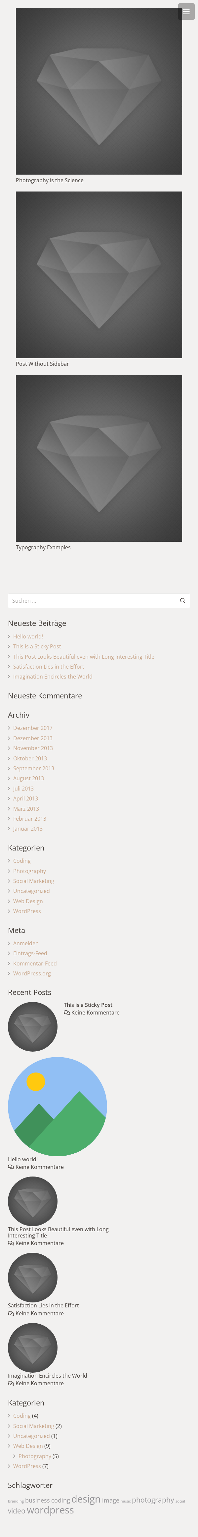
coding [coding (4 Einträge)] (60, 1500)
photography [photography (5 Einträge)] (153, 1500)
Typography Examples (43, 547)
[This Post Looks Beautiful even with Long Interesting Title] (33, 1201)
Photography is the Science (50, 180)
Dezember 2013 (33, 738)
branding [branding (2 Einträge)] (16, 1501)
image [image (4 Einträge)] (110, 1500)
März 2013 (26, 808)
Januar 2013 (28, 828)
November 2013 (33, 748)
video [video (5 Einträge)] (16, 1510)
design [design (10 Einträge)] (86, 1499)
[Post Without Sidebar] (99, 275)
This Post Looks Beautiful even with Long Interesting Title (83, 656)
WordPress (27, 911)
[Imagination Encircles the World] (33, 1348)
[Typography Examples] (99, 458)
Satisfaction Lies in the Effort (48, 666)
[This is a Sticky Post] (33, 1027)
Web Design (28, 901)
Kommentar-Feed (35, 963)
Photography (29, 871)
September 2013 (33, 768)
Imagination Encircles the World (53, 676)
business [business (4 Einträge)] (37, 1500)
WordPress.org (32, 973)
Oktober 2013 (30, 758)
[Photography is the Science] (99, 91)
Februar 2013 (29, 818)
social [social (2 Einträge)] (180, 1501)
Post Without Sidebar (42, 363)
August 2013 (28, 778)
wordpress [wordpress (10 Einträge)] (50, 1509)
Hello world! (28, 636)
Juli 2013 (23, 788)
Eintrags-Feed (30, 953)
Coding (22, 860)
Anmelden (26, 943)
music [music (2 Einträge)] (126, 1501)
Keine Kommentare (95, 1012)
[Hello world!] (57, 1106)
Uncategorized (31, 891)
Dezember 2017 (33, 728)
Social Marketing (33, 881)
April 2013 (25, 798)
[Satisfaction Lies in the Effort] (33, 1277)
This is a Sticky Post (37, 646)
